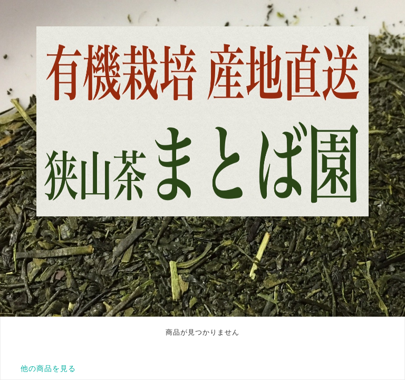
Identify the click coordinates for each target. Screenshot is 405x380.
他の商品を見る (48, 368)
